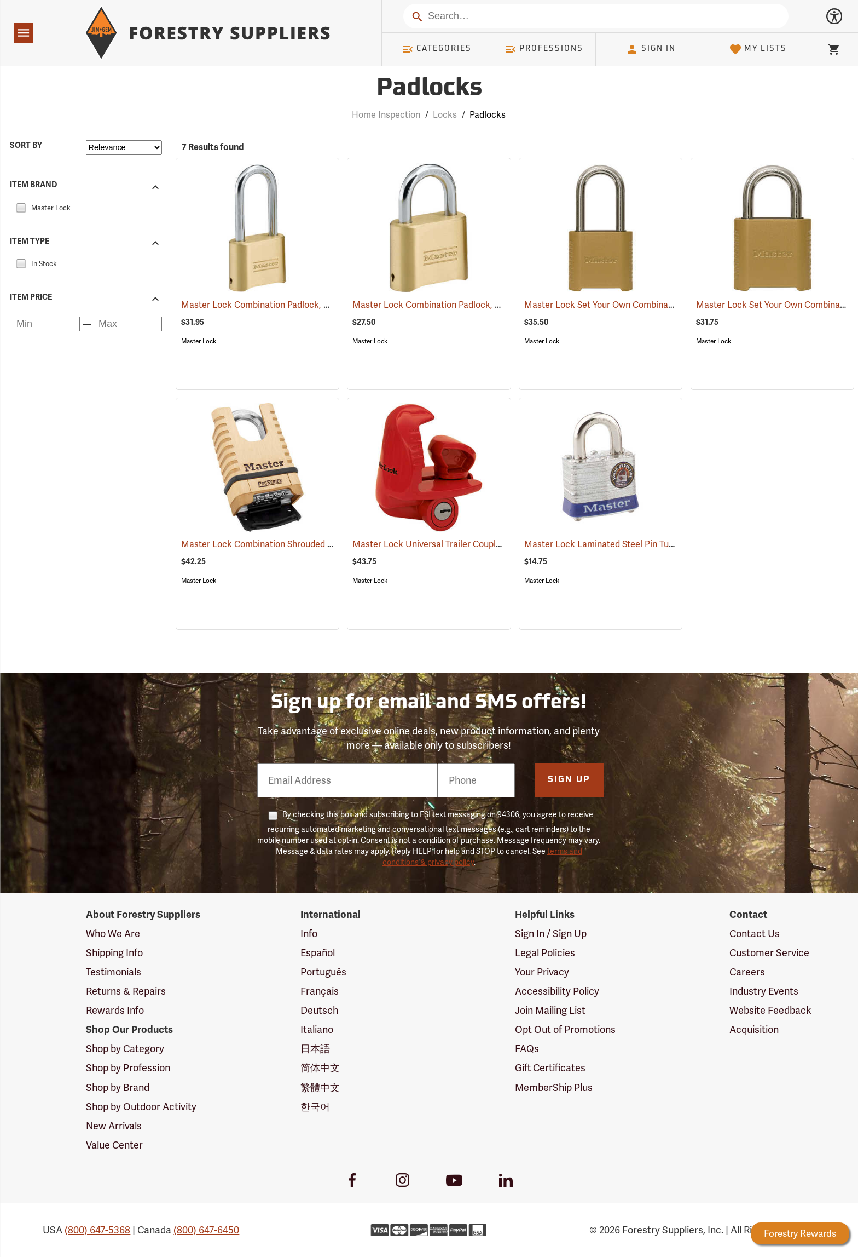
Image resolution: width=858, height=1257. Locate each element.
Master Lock (198, 341)
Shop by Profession (128, 1067)
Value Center (114, 1145)
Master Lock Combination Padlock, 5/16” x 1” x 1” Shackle (481, 305)
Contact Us (754, 933)
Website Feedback (770, 1010)
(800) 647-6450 (206, 1230)
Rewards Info (115, 1010)
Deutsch (319, 1010)
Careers (747, 972)
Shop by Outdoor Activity (141, 1106)
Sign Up (569, 780)
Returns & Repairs (126, 991)
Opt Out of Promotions (565, 1029)
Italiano (316, 1029)
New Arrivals (114, 1126)
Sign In (650, 49)
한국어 (315, 1106)
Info (308, 933)
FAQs (527, 1048)
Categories (436, 49)
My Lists (758, 49)
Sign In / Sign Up (551, 933)
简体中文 (320, 1067)
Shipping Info (114, 952)
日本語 (315, 1048)
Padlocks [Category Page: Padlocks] (429, 89)
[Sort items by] (124, 147)
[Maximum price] (128, 324)
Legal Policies (545, 952)
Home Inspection (386, 114)
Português (323, 972)
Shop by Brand (117, 1087)
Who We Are (113, 933)
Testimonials (113, 972)
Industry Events (763, 991)
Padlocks (487, 114)
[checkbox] (21, 206)
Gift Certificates (550, 1067)
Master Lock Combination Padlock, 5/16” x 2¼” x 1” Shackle (314, 305)
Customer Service (769, 952)
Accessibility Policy (557, 991)
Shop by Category (125, 1048)
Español (317, 952)
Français (319, 991)
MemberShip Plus (554, 1087)
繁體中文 (320, 1087)
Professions (544, 49)
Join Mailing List (550, 1010)
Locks (445, 114)
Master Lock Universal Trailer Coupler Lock (454, 544)
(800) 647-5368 (97, 1230)
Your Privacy (542, 972)
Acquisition (754, 1029)
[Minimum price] (46, 324)
